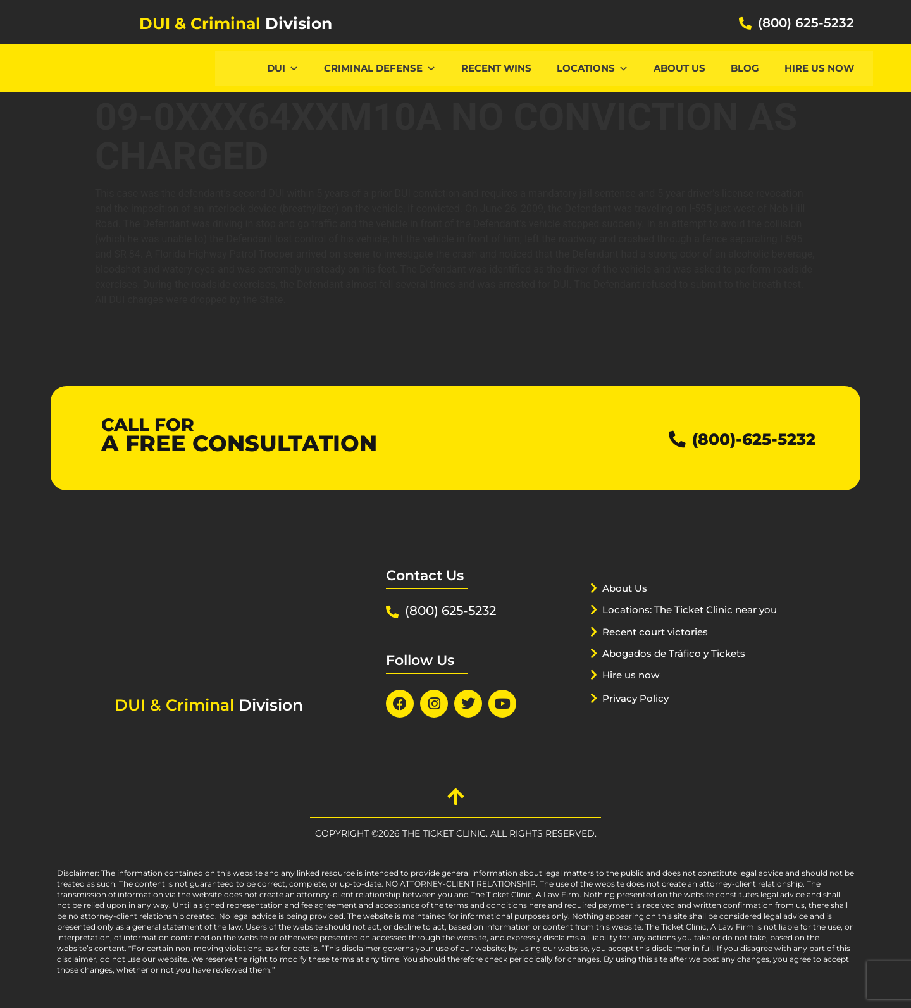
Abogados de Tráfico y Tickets (684, 669)
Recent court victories (663, 647)
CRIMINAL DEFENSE (380, 68)
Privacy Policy (640, 713)
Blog (745, 68)
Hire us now (819, 68)
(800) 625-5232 (806, 22)
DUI (283, 68)
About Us (679, 68)
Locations (592, 68)
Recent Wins (496, 68)
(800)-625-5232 (741, 438)
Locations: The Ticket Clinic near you (689, 625)
